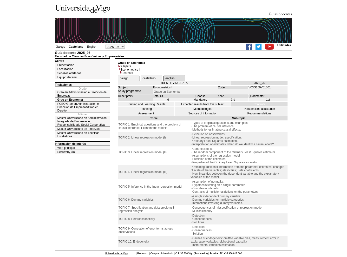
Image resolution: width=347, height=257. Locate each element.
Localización (65, 69)
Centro (59, 61)
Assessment (146, 113)
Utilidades (284, 45)
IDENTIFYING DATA (174, 83)
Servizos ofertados (69, 73)
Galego (60, 46)
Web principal (66, 148)
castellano (149, 78)
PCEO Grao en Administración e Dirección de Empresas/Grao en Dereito (78, 107)
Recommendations (259, 113)
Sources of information (202, 113)
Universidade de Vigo (116, 253)
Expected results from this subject (202, 104)
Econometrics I (130, 69)
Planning (146, 109)
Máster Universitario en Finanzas (78, 129)
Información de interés (70, 143)
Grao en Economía (70, 99)
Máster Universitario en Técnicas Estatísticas (78, 134)
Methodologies (202, 109)
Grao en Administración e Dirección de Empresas (82, 94)
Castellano (76, 46)
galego (124, 78)
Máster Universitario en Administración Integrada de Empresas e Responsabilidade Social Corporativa (82, 121)
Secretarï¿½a (66, 152)
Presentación (65, 65)
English (91, 46)
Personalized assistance (259, 109)
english (170, 78)
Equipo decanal (67, 77)
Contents (259, 104)
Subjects (125, 66)
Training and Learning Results (146, 104)
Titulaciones (63, 84)
